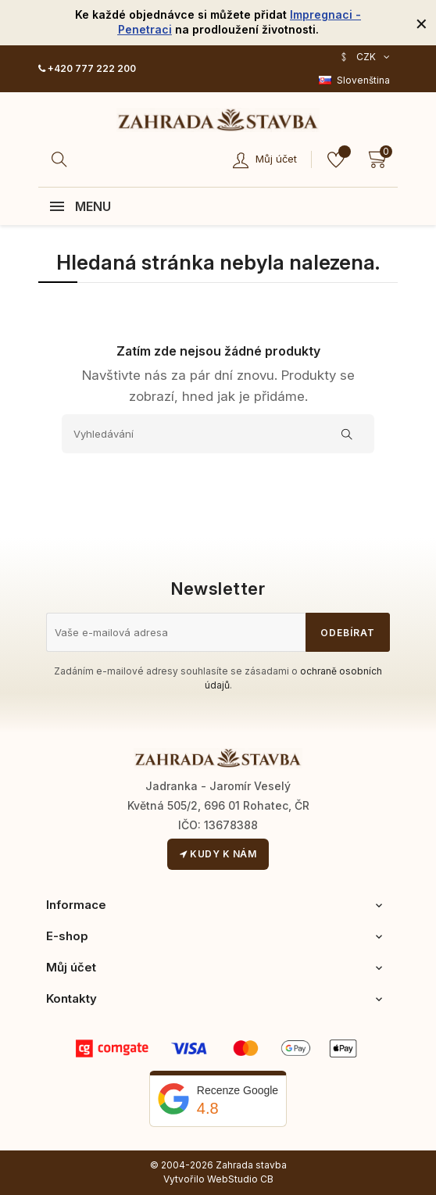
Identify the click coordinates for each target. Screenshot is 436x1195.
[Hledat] (61, 159)
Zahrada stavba (251, 1165)
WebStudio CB (240, 1179)
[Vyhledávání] (218, 433)
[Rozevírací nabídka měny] (364, 57)
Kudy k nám (218, 854)
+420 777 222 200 (87, 68)
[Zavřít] (421, 22)
